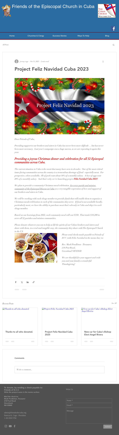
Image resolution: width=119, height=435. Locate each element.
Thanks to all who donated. (19, 331)
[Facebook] (113, 28)
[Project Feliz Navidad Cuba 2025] (59, 317)
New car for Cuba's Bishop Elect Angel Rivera (97, 333)
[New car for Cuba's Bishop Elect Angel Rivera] (98, 317)
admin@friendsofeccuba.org (15, 413)
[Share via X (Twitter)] (22, 282)
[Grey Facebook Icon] (14, 426)
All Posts (5, 45)
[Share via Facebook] (16, 282)
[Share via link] (33, 282)
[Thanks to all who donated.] (20, 317)
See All (114, 303)
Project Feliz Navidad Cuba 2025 (58, 333)
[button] (36, 36)
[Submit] (107, 427)
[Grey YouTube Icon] (10, 426)
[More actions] (103, 61)
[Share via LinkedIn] (27, 282)
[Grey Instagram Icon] (6, 426)
